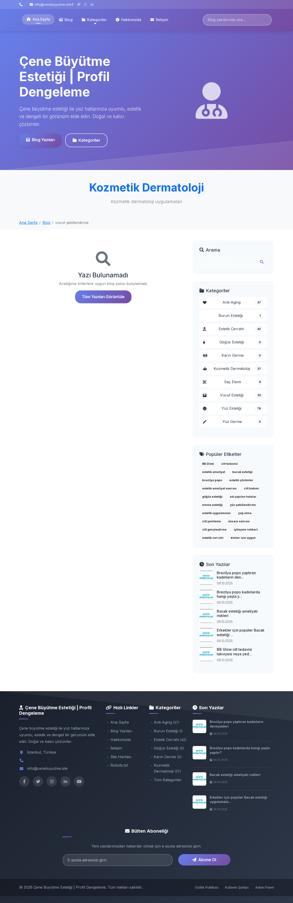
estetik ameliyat (213, 472)
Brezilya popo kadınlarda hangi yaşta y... (238, 594)
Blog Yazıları (40, 139)
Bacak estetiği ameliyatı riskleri (237, 613)
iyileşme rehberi (246, 529)
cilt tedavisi (229, 463)
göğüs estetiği (212, 496)
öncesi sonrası (239, 521)
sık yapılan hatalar (243, 496)
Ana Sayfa (38, 19)
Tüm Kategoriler (168, 780)
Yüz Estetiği (233, 408)
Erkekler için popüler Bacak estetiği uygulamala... (238, 799)
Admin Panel (264, 887)
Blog (66, 19)
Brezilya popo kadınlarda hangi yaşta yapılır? (240, 750)
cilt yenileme (211, 521)
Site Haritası (120, 756)
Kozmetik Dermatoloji (233, 369)
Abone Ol (204, 859)
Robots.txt (119, 765)
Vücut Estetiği (233, 395)
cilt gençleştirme (214, 529)
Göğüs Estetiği (233, 342)
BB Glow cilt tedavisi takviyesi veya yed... (234, 651)
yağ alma (244, 513)
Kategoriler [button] (94, 19)
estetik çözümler (241, 480)
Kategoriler (86, 140)
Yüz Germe (233, 422)
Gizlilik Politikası (206, 887)
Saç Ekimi (233, 382)
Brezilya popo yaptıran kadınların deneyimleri (236, 724)
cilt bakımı (251, 488)
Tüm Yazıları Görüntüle (103, 296)
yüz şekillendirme (243, 505)
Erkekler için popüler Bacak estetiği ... (240, 632)
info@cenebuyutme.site (50, 4)
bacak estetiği (242, 472)
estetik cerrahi (212, 537)
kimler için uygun (243, 537)
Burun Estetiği (241, 316)
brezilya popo (212, 480)
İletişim (159, 19)
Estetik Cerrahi (233, 329)
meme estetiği (212, 505)
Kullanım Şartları (237, 887)
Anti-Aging (233, 302)
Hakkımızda (128, 19)
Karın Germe (233, 355)
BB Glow (208, 463)
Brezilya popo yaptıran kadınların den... (236, 575)
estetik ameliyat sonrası (219, 488)
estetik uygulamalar (216, 513)
